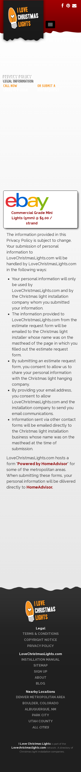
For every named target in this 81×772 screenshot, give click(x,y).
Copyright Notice (40, 640)
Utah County (41, 721)
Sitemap (40, 665)
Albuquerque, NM (40, 709)
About (40, 677)
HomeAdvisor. (40, 487)
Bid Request (48, 90)
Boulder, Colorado (40, 703)
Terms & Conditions (40, 633)
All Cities (40, 727)
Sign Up (40, 671)
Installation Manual (40, 659)
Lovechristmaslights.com (28, 747)
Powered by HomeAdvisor (42, 463)
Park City (40, 715)
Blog (40, 683)
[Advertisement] (40, 150)
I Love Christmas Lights (35, 743)
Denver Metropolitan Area (40, 697)
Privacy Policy (40, 646)
